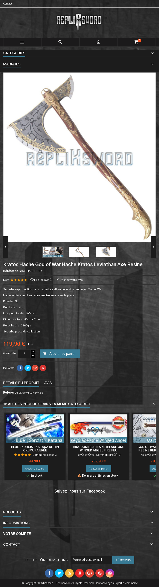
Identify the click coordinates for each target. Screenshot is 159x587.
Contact (7, 3)
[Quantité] (24, 353)
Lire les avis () (44, 280)
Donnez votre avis (71, 280)
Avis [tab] (48, 383)
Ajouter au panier (59, 354)
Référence (10, 271)
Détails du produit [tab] (21, 383)
